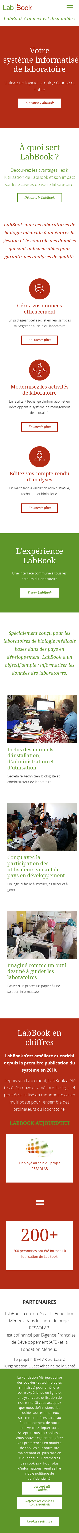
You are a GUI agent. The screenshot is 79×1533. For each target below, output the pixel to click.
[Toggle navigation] (70, 7)
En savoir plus (39, 340)
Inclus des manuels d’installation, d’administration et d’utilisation (30, 759)
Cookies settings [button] (39, 1521)
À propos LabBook (39, 103)
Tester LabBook (39, 593)
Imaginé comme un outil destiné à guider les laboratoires (36, 972)
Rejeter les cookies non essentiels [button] (39, 1503)
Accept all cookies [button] (42, 1488)
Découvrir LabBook (39, 198)
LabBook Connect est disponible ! (39, 18)
